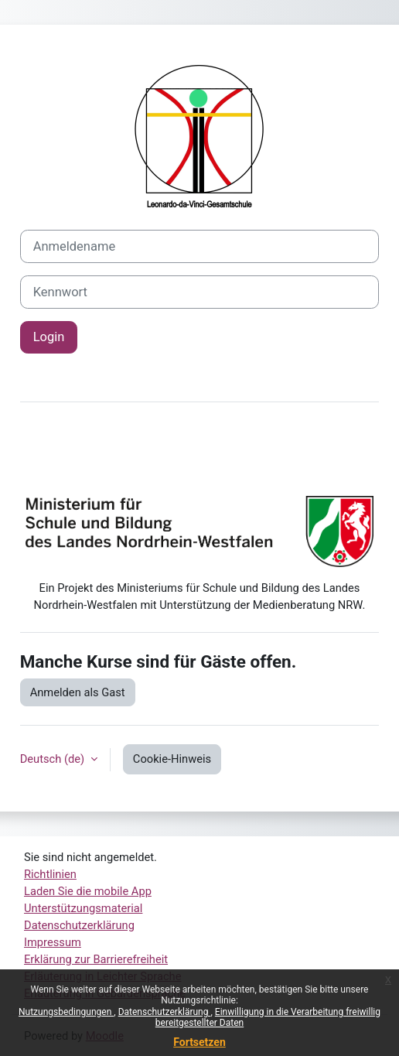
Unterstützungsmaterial (83, 908)
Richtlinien (50, 874)
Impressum (52, 942)
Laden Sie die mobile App (88, 891)
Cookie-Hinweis (172, 759)
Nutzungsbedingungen (66, 1011)
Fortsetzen (199, 1042)
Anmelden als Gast (77, 692)
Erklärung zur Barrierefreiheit (96, 959)
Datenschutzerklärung (164, 1011)
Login (49, 337)
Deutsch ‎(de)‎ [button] (53, 759)
